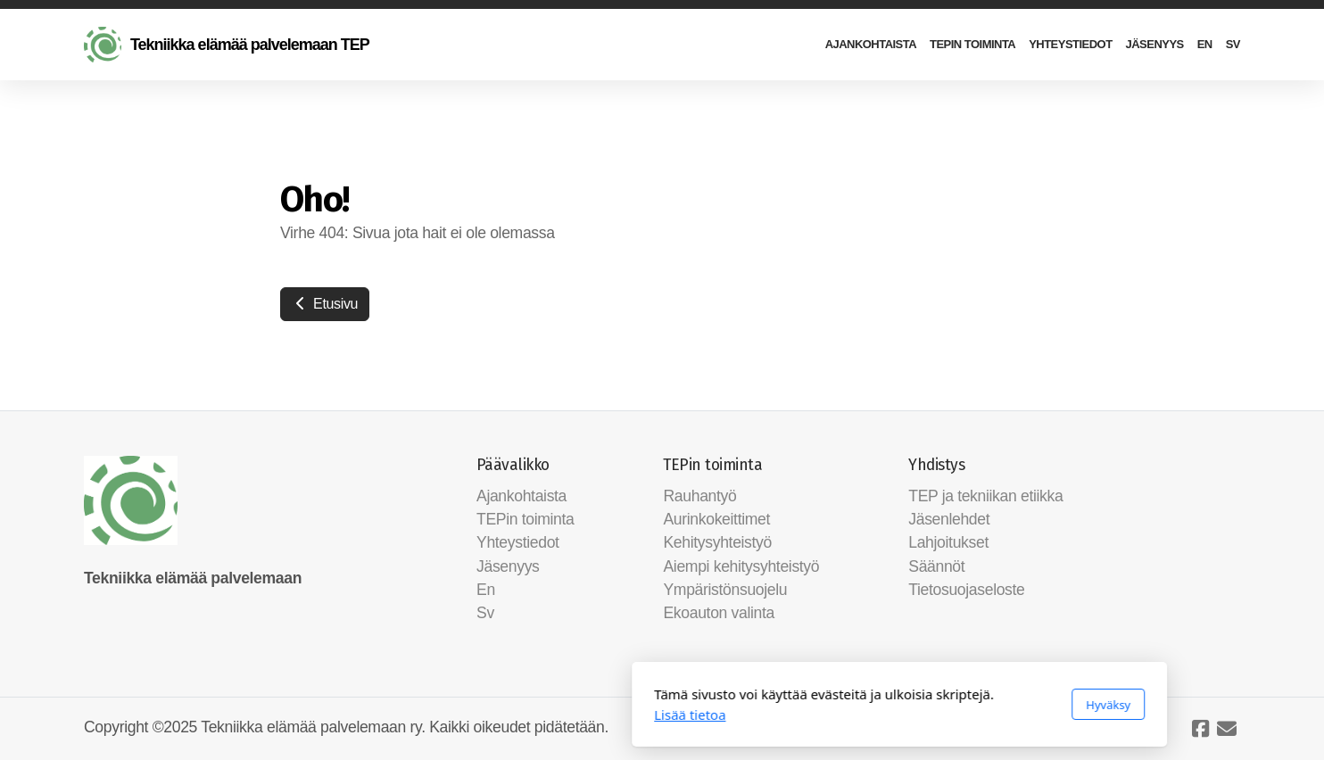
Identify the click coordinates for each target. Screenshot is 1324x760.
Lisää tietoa (452, 714)
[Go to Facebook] (1200, 728)
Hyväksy (870, 705)
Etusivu (325, 303)
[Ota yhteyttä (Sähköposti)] (1226, 728)
